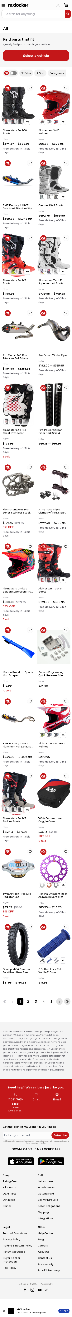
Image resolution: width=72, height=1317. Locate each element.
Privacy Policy (11, 1239)
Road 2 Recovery (49, 1270)
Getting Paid (46, 1193)
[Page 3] (36, 1001)
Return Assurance (14, 1251)
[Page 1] (20, 1001)
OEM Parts (9, 1193)
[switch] (13, 73)
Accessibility (46, 1264)
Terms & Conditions (15, 1233)
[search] (68, 14)
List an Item (45, 1181)
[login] (58, 5)
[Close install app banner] (4, 1310)
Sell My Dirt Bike (48, 1199)
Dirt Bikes (9, 1199)
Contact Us (45, 1258)
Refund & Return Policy (17, 1245)
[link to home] (18, 5)
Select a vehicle (36, 56)
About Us (43, 1251)
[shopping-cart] (66, 5)
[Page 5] (51, 1001)
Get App (64, 1311)
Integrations (45, 1218)
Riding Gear (10, 1181)
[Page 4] (44, 1001)
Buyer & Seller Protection (11, 1260)
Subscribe (60, 1135)
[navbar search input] (33, 14)
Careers (43, 1245)
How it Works (46, 1187)
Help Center (45, 1233)
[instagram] (32, 1290)
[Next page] (59, 1001)
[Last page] (67, 1001)
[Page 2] (28, 1001)
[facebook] (25, 1290)
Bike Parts (9, 1187)
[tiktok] (47, 1290)
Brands (7, 1206)
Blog (41, 1239)
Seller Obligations (49, 1206)
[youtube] (39, 1290)
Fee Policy (9, 1267)
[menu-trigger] (3, 5)
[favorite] (30, 88)
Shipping (43, 1212)
